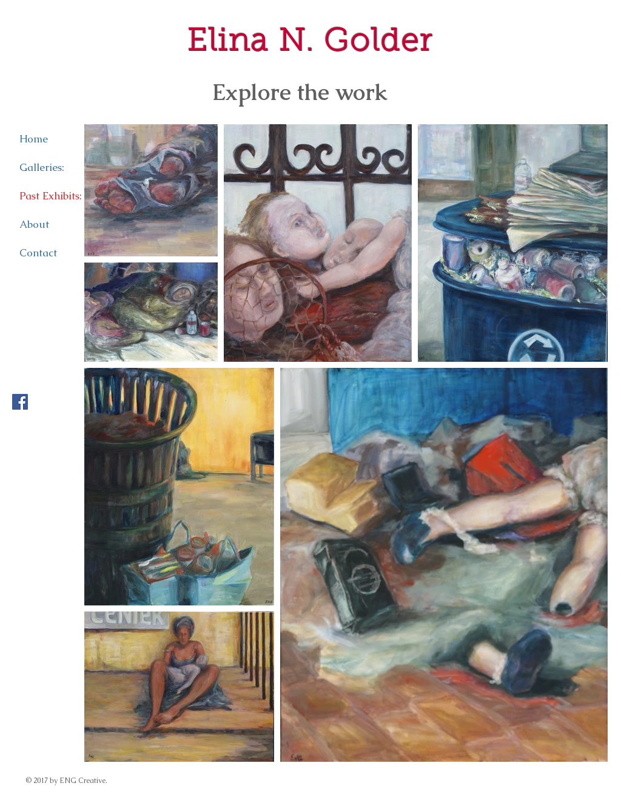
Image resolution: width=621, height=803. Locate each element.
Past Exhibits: (50, 195)
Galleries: (41, 167)
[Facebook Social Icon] (20, 402)
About (34, 224)
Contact (38, 252)
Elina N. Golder (310, 43)
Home (33, 138)
